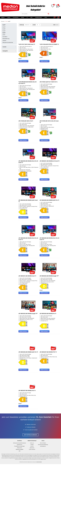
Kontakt (32, 488)
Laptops (14, 17)
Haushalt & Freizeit (44, 17)
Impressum (32, 491)
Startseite (2, 21)
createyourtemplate (39, 505)
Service (51, 17)
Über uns (32, 486)
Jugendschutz (19, 488)
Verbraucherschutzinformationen (19, 486)
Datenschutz (19, 491)
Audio (37, 17)
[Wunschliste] (52, 6)
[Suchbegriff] (34, 13)
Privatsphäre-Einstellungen (19, 490)
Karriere (32, 490)
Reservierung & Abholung (43, 488)
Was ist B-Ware (43, 486)
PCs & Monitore (21, 17)
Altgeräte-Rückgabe (19, 493)
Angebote (8, 17)
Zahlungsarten (43, 490)
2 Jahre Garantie (32, 493)
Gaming (28, 17)
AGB (19, 494)
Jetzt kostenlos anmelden (30, 478)
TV (6, 21)
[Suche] (48, 13)
